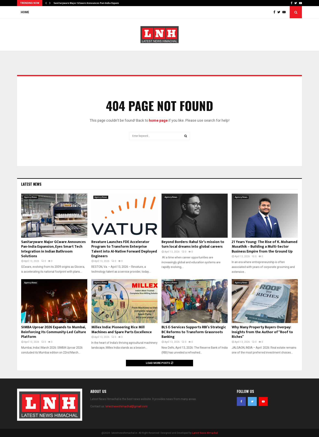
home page (158, 120)
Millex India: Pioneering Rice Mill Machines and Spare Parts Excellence (121, 329)
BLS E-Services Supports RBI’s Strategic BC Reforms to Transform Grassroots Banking (194, 332)
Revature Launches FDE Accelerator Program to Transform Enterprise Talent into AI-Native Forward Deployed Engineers (124, 249)
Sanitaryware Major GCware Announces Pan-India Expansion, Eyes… (92, 3)
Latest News (31, 184)
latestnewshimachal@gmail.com (126, 406)
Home (25, 12)
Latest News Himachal (205, 433)
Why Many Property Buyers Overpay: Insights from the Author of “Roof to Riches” (262, 332)
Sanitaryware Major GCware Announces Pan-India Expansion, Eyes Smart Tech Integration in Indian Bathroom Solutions (53, 249)
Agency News (30, 197)
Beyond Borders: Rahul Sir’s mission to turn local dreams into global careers (193, 244)
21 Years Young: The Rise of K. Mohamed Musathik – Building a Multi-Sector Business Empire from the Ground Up (264, 247)
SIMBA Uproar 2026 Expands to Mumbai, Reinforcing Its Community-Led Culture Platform (53, 332)
